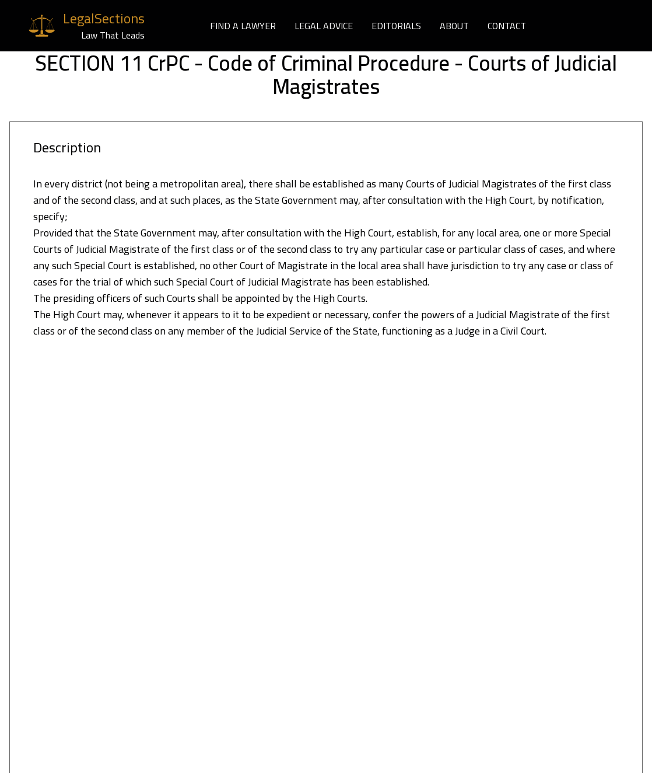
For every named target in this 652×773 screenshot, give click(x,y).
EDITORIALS (396, 25)
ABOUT (454, 25)
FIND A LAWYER (243, 25)
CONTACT (507, 25)
